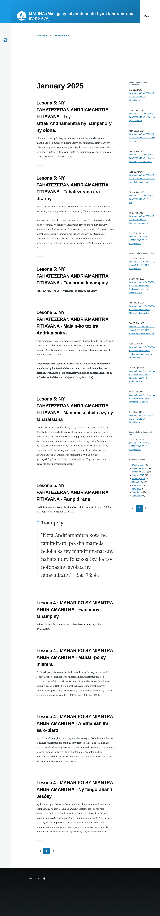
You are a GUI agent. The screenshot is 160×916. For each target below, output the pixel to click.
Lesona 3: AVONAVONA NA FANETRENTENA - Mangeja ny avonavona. (142, 117)
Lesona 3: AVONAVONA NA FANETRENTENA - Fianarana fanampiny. (141, 219)
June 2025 (137, 492)
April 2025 (136, 485)
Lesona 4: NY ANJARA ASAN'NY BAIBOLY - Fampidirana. (139, 240)
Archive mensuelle (61, 35)
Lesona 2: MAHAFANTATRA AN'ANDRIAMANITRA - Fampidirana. (142, 265)
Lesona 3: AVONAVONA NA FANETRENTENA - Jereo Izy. (141, 199)
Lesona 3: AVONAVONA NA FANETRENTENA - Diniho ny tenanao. (142, 137)
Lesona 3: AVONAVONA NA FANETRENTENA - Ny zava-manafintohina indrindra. (142, 178)
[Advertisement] (85, 62)
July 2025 (136, 496)
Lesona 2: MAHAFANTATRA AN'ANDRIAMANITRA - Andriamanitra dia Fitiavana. (142, 330)
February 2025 (138, 479)
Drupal (39, 878)
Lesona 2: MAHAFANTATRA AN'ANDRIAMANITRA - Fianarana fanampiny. (142, 398)
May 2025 (136, 489)
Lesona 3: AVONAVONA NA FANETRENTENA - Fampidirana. (141, 96)
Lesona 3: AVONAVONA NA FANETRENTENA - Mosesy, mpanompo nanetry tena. (141, 158)
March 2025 (137, 482)
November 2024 (139, 468)
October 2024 (138, 465)
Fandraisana (41, 35)
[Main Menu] (149, 16)
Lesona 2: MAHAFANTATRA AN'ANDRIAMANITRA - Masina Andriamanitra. (142, 309)
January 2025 (138, 475)
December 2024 (139, 472)
